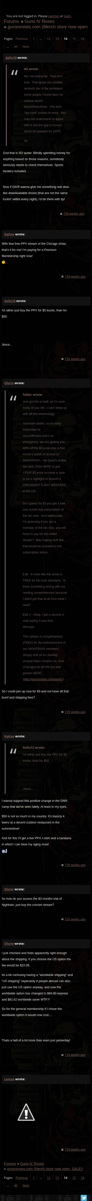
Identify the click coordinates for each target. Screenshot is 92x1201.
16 (82, 39)
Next (25, 47)
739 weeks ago (74, 214)
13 (57, 39)
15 (74, 39)
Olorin (9, 383)
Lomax (9, 1079)
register (53, 16)
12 (48, 39)
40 (15, 47)
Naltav (9, 234)
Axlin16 (11, 58)
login (67, 16)
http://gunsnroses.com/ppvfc (43, 679)
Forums (11, 21)
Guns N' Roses (39, 21)
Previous (21, 39)
